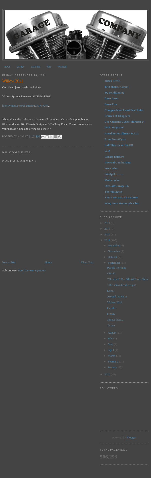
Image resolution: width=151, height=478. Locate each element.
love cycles (111, 168)
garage (21, 66)
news (7, 66)
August (112, 332)
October (113, 257)
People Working (116, 267)
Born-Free (111, 104)
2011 (107, 240)
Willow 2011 (114, 302)
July (110, 338)
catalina (35, 66)
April (111, 350)
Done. (110, 290)
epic (48, 66)
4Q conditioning (114, 92)
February (113, 361)
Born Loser (112, 98)
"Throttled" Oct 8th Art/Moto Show (127, 279)
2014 (107, 223)
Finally (111, 313)
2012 (107, 234)
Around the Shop (117, 296)
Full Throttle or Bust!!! (119, 145)
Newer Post (9, 262)
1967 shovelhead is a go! (121, 285)
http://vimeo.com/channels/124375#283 (25, 105)
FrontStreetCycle (115, 139)
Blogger (131, 437)
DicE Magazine (114, 127)
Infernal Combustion (118, 162)
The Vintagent (113, 191)
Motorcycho (112, 180)
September (114, 262)
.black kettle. (112, 80)
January (113, 367)
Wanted (62, 66)
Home (48, 262)
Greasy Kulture (114, 156)
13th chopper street (116, 86)
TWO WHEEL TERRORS (121, 197)
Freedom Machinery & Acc (121, 133)
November (114, 251)
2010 (107, 374)
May (111, 344)
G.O (107, 150)
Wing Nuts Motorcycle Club (122, 203)
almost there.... (115, 319)
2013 (107, 228)
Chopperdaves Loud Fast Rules (124, 110)
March (112, 355)
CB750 (111, 273)
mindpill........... (114, 174)
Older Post (87, 262)
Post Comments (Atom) (32, 270)
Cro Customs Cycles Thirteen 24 (125, 121)
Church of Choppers (117, 116)
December (114, 245)
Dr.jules (111, 308)
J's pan (111, 325)
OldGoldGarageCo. (117, 185)
